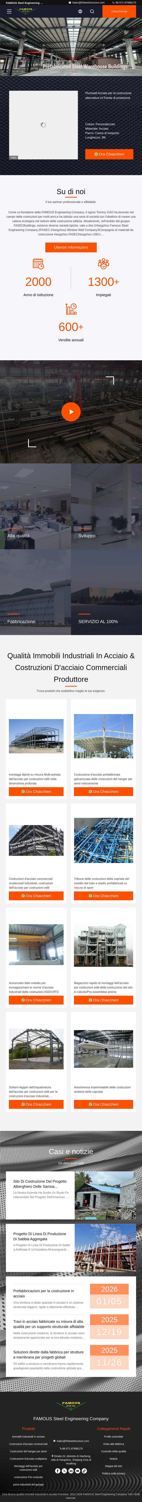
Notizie (114, 1458)
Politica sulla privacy (113, 1473)
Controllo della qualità (113, 1451)
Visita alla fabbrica (113, 1444)
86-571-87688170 (124, 2)
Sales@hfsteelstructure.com (86, 2)
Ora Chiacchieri (109, 154)
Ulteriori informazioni (71, 247)
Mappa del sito (113, 1466)
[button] (18, 42)
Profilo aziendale (113, 1436)
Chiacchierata (119, 11)
